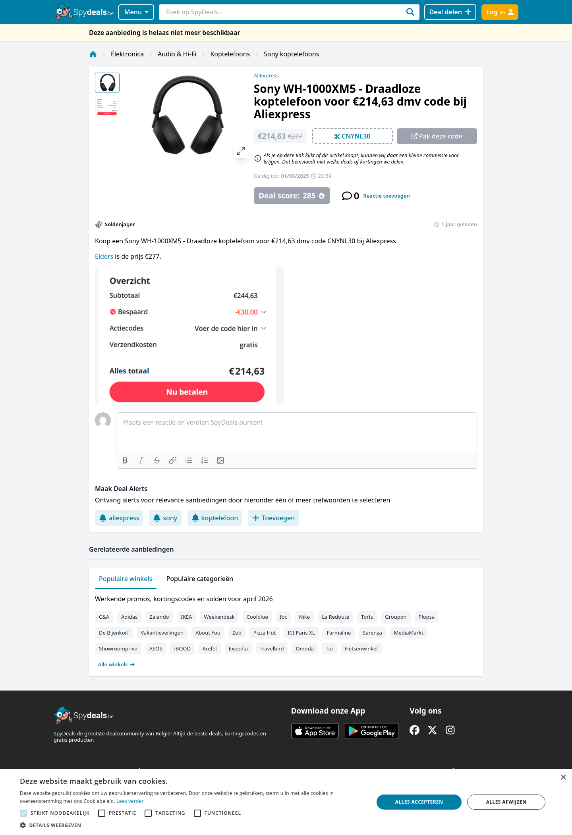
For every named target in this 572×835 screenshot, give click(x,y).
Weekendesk (219, 616)
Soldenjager (120, 224)
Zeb (237, 632)
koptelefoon (214, 518)
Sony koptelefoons (291, 54)
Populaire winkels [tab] (126, 578)
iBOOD (182, 648)
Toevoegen (273, 518)
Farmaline (339, 632)
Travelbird (272, 648)
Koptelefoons (230, 54)
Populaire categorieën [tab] (200, 578)
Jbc (283, 616)
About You (207, 632)
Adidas (129, 616)
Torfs (367, 616)
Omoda (304, 648)
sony (165, 518)
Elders (105, 256)
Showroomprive (118, 648)
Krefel (210, 648)
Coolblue (257, 616)
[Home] (93, 54)
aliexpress (119, 518)
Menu (136, 12)
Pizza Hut (264, 632)
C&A (104, 616)
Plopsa (427, 616)
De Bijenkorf (114, 632)
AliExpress (266, 75)
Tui (329, 648)
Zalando (159, 616)
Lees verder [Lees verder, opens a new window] (130, 801)
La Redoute (335, 616)
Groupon (395, 616)
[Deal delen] (450, 12)
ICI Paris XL (301, 632)
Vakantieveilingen (162, 632)
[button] (191, 825)
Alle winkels (116, 664)
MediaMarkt (408, 632)
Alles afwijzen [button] (506, 801)
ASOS (155, 648)
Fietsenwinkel (361, 648)
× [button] (563, 778)
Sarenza (372, 632)
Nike (304, 616)
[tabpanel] (286, 629)
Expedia (238, 648)
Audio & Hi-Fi (177, 54)
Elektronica (127, 54)
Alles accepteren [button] (419, 801)
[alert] (286, 802)
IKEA (186, 616)
